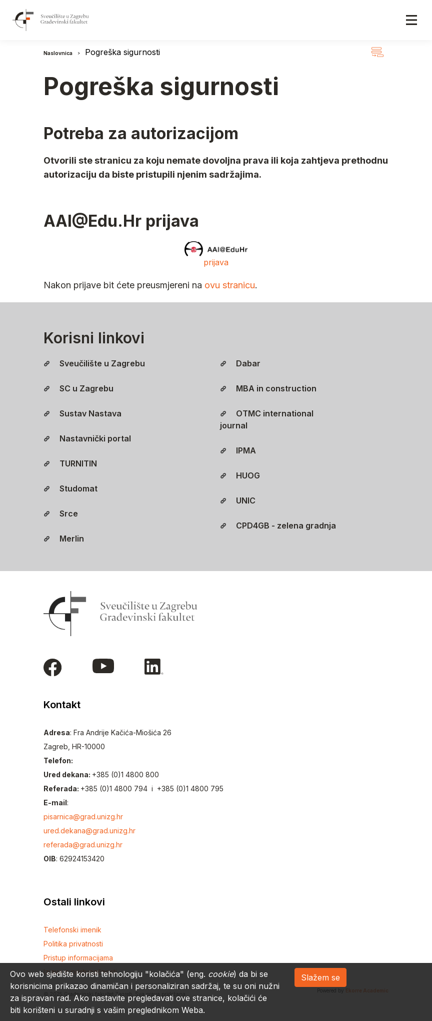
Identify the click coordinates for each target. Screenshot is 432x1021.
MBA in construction (268, 388)
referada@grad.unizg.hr (83, 844)
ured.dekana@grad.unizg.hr (90, 830)
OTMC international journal (267, 419)
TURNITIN (70, 463)
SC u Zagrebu (79, 388)
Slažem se (320, 977)
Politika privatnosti (73, 943)
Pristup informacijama (78, 957)
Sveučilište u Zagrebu (94, 363)
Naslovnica (58, 53)
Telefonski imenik (73, 929)
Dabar (240, 363)
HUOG (240, 475)
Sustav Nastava (83, 413)
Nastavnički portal (87, 438)
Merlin (64, 539)
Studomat (71, 488)
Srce (61, 513)
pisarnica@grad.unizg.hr (83, 816)
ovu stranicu (229, 285)
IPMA (238, 450)
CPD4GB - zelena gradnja (278, 526)
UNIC (238, 500)
